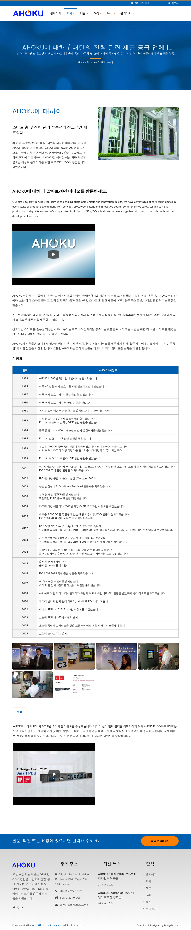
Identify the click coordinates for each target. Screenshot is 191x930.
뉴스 (111, 13)
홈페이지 (55, 13)
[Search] (150, 3)
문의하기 (127, 13)
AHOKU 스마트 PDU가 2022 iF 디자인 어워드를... (117, 875)
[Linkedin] (22, 907)
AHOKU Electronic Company (47, 924)
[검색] (132, 3)
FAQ (97, 13)
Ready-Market (171, 924)
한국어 (175, 3)
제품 (84, 13)
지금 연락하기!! (160, 840)
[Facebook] (14, 907)
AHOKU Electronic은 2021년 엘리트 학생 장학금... (116, 894)
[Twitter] (17, 907)
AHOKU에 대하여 (103, 62)
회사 (71, 13)
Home (81, 62)
